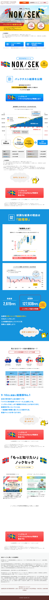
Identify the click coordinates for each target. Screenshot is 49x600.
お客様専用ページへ (34, 2)
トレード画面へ (43, 2)
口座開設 (24, 2)
